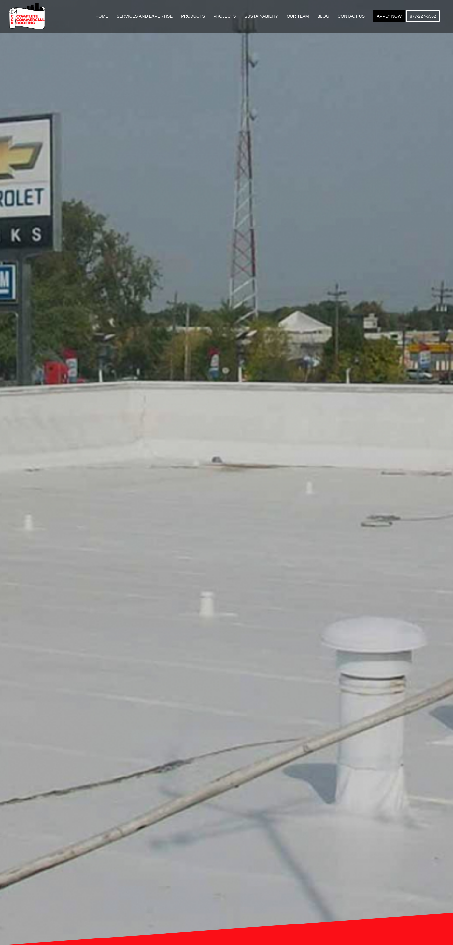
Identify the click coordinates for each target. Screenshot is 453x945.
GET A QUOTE (226, 496)
